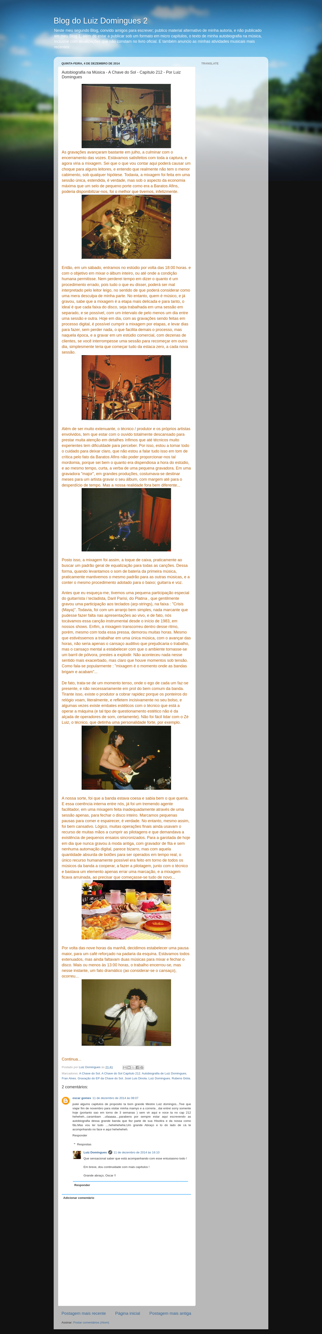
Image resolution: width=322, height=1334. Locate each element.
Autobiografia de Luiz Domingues (164, 1073)
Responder (79, 1135)
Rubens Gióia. (181, 1078)
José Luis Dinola (136, 1078)
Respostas (84, 1144)
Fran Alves (69, 1078)
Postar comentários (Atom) (91, 1322)
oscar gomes (81, 1098)
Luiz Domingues (159, 1078)
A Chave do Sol (89, 1073)
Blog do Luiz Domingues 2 (101, 20)
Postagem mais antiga (170, 1313)
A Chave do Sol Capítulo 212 (121, 1073)
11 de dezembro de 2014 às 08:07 (115, 1098)
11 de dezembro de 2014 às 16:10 (137, 1152)
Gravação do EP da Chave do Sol (100, 1078)
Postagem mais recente (83, 1313)
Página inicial (127, 1313)
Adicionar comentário (78, 1198)
